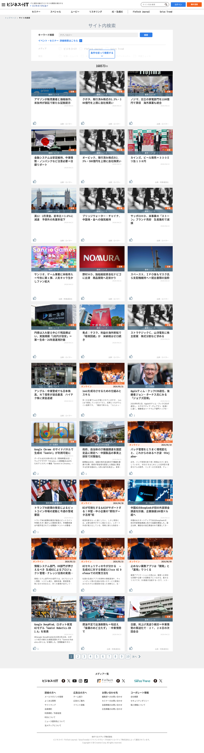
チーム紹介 (78, 696)
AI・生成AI (117, 11)
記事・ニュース (71, 56)
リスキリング (95, 11)
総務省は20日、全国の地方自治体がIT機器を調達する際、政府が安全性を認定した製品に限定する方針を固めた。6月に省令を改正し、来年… (101, 464)
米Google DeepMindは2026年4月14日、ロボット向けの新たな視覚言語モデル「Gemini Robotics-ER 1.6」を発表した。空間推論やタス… (53, 639)
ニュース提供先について (55, 721)
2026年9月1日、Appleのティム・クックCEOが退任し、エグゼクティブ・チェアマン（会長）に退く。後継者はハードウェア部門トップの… (150, 406)
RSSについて (50, 717)
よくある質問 (50, 700)
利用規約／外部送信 (53, 713)
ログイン (178, 4)
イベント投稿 (78, 704)
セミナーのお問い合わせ (112, 700)
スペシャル (55, 11)
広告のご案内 (78, 700)
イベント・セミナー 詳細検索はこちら (58, 40)
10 (128, 656)
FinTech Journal (93, 48)
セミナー (36, 11)
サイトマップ (50, 704)
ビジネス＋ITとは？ (40, 6)
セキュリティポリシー (140, 700)
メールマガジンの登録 (54, 696)
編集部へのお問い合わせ (112, 696)
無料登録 (194, 4)
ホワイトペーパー (122, 56)
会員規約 (48, 709)
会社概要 (134, 696)
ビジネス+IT (70, 48)
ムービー (75, 11)
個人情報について (138, 704)
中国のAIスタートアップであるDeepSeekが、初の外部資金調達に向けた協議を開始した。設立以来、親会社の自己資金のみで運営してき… (149, 523)
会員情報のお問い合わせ (112, 704)
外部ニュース (144, 56)
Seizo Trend (117, 48)
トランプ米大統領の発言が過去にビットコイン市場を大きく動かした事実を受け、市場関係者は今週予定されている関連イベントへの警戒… (53, 523)
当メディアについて (53, 725)
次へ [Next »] (134, 656)
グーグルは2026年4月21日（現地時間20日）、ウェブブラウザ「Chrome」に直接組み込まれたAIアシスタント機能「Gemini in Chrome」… (53, 461)
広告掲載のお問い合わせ (112, 709)
